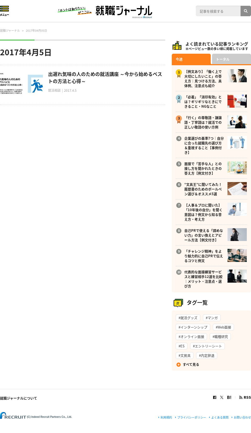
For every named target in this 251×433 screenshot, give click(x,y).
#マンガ (212, 317)
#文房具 (185, 355)
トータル (223, 59)
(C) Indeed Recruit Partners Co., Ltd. (49, 416)
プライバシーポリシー (191, 417)
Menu (4, 11)
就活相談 (54, 90)
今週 (179, 59)
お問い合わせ (242, 417)
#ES (182, 345)
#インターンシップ (193, 327)
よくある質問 (220, 417)
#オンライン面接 (191, 336)
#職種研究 (220, 336)
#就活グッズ (188, 317)
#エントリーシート (207, 345)
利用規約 (166, 417)
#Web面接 (223, 327)
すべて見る (191, 364)
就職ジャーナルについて (18, 398)
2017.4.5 (70, 90)
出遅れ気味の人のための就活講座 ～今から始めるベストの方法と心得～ (105, 77)
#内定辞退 (206, 355)
